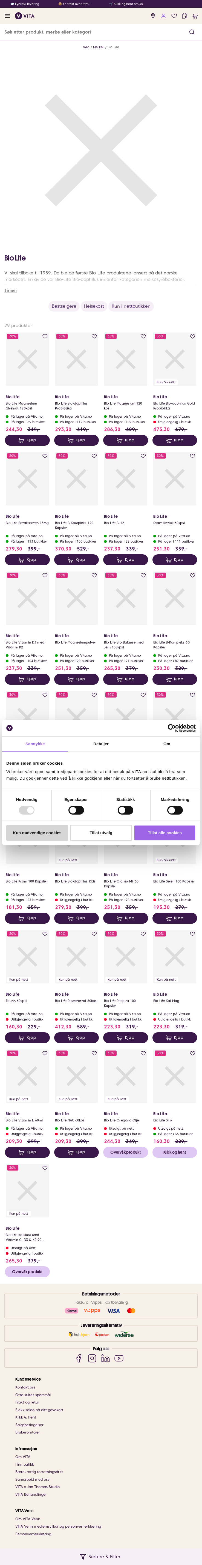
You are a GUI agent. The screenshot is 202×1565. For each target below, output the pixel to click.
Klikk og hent (174, 1152)
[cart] (195, 16)
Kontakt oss (25, 1387)
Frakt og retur (27, 1402)
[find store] (153, 16)
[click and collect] (184, 16)
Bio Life (113, 47)
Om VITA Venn (27, 1519)
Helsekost (94, 306)
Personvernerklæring (33, 1534)
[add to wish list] (45, 336)
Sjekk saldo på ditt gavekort (39, 1410)
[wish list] (174, 16)
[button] (192, 32)
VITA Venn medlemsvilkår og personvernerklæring (58, 1526)
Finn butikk (24, 1464)
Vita (86, 47)
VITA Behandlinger (31, 1494)
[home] (24, 16)
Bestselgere (64, 306)
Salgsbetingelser (29, 1425)
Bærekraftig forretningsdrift (39, 1472)
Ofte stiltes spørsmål (33, 1395)
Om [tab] (166, 743)
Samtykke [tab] (35, 743)
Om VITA (22, 1457)
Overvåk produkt (125, 1152)
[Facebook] (78, 1358)
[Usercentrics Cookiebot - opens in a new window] (172, 728)
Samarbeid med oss (32, 1479)
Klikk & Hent (25, 1417)
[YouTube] (118, 1358)
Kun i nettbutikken (131, 306)
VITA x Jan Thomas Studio (37, 1487)
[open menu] (7, 16)
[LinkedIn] (105, 1358)
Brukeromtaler (27, 1432)
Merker (98, 47)
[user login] (163, 16)
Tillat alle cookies (165, 832)
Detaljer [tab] (101, 743)
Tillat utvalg (101, 832)
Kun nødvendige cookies (37, 832)
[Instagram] (92, 1358)
